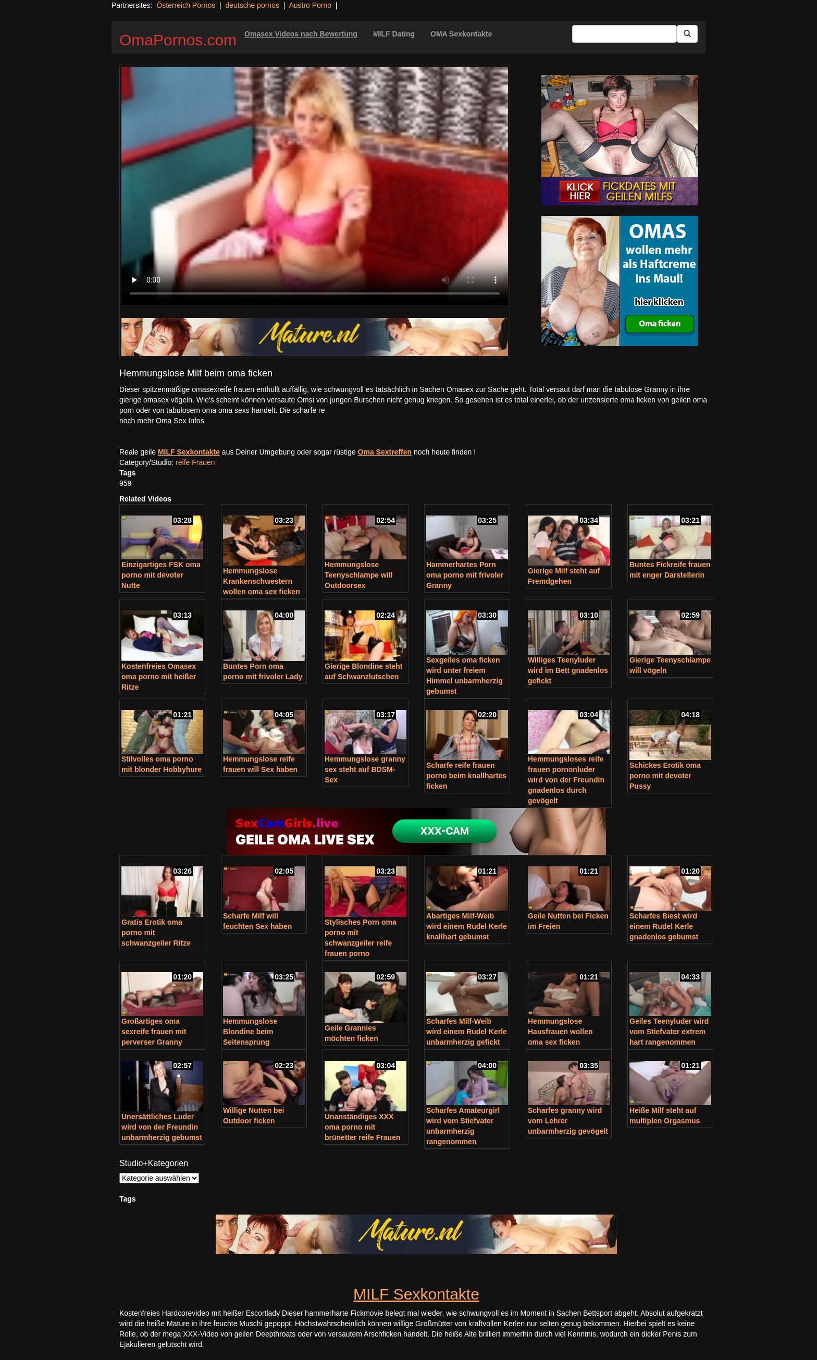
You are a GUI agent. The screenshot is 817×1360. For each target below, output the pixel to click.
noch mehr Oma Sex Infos (161, 420)
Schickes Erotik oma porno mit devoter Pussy (665, 775)
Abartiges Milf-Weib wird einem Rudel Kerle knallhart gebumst (466, 926)
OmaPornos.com (178, 39)
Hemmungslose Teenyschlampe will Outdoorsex (358, 575)
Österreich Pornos (185, 5)
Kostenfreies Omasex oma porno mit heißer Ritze (158, 676)
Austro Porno (310, 5)
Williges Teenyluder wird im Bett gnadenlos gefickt (568, 670)
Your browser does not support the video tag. (314, 186)
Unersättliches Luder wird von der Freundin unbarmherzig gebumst (161, 1127)
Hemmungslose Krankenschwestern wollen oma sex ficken (261, 581)
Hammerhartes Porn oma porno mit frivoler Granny (465, 575)
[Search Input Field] (624, 34)
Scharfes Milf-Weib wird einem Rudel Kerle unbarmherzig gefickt (466, 1031)
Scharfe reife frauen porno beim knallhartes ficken (466, 775)
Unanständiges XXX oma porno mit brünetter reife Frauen (362, 1127)
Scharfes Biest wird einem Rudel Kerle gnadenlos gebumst (663, 926)
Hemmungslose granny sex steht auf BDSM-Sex (365, 769)
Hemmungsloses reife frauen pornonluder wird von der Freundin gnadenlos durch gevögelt (566, 780)
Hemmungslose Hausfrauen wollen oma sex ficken (560, 1031)
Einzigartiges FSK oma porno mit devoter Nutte (161, 575)
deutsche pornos (252, 5)
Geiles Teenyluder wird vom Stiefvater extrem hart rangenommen (669, 1031)
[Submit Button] (687, 34)
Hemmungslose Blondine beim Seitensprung (250, 1031)
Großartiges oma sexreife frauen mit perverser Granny (154, 1031)
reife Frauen (195, 462)
